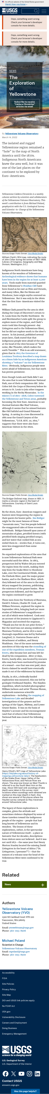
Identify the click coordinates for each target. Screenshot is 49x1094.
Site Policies (8, 984)
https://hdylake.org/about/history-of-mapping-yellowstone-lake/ (20, 774)
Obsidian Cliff (30, 286)
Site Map (6, 995)
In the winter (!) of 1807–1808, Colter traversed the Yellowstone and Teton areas (23, 395)
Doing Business (9, 1028)
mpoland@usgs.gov (19, 951)
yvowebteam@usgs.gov (21, 927)
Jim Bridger (38, 518)
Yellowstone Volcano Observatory (21, 133)
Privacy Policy (9, 989)
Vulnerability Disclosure (13, 1017)
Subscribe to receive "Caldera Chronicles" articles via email (24, 104)
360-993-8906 (18, 930)
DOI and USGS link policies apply (18, 1000)
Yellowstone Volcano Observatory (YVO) (17, 910)
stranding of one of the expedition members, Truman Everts (24, 649)
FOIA (4, 978)
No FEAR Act (8, 1006)
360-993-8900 (18, 954)
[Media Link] (24, 235)
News (12, 71)
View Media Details (35, 254)
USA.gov (6, 1012)
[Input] (30, 11)
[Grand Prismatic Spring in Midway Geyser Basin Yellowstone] (24, 87)
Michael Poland (13, 940)
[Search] (36, 11)
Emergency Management (14, 1034)
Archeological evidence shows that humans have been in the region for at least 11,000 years (24, 279)
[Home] (9, 13)
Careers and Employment (14, 1023)
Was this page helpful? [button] (25, 1091)
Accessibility (8, 973)
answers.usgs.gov (10, 1085)
